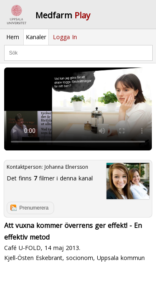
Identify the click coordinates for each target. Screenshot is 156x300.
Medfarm (62, 15)
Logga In (65, 37)
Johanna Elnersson (66, 166)
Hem (12, 37)
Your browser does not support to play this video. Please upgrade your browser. (78, 109)
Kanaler (36, 37)
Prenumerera (34, 208)
